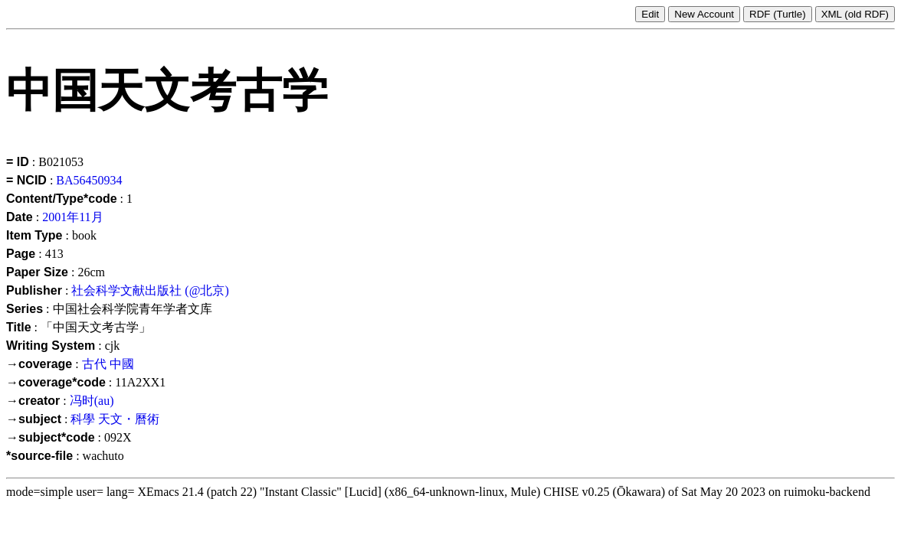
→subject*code (50, 437)
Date (19, 216)
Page (20, 253)
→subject (33, 418)
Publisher (34, 290)
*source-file (39, 455)
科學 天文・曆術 (114, 418)
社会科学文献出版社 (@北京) (149, 290)
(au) (104, 400)
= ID (17, 161)
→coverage (39, 363)
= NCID (26, 180)
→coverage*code (56, 382)
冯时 (82, 400)
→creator (33, 400)
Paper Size (37, 272)
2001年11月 (72, 216)
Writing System (50, 345)
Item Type (34, 235)
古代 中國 (108, 363)
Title (18, 327)
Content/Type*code (61, 198)
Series (24, 308)
